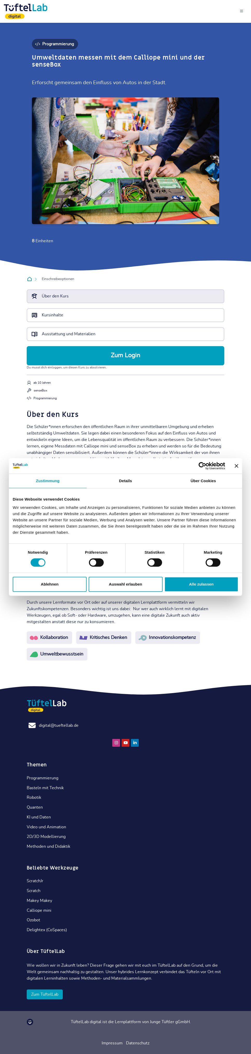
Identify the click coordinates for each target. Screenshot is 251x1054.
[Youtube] (125, 743)
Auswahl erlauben (125, 584)
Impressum (112, 1043)
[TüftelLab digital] (25, 11)
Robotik (34, 797)
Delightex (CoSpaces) (47, 930)
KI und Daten (39, 817)
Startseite (30, 279)
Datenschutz (137, 1043)
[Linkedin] (135, 743)
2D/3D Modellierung (46, 837)
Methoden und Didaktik (48, 846)
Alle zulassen (201, 584)
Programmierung (42, 778)
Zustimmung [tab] (48, 481)
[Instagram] (116, 743)
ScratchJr (35, 881)
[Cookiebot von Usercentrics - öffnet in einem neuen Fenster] (202, 466)
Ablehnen (49, 584)
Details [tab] (125, 481)
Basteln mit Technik (45, 788)
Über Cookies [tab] (203, 481)
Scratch (33, 891)
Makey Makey (39, 901)
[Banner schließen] (236, 466)
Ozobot (33, 920)
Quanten (35, 807)
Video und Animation (46, 827)
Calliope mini (39, 910)
